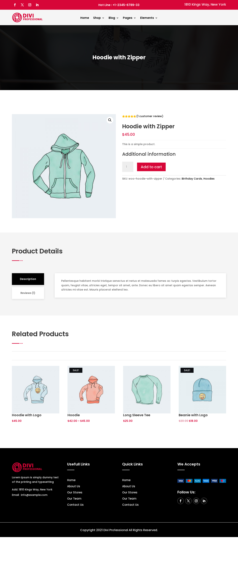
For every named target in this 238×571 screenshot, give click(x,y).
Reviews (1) (27, 293)
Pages (127, 18)
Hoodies (209, 179)
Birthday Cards (192, 179)
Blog (112, 18)
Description (28, 279)
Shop (97, 18)
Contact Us (75, 505)
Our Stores (74, 492)
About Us (73, 486)
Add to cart (151, 167)
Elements (147, 18)
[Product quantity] (127, 167)
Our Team (74, 499)
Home (84, 18)
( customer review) (149, 116)
